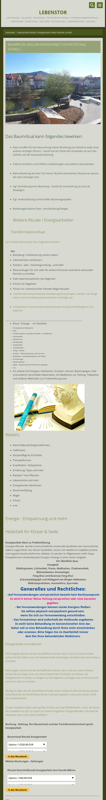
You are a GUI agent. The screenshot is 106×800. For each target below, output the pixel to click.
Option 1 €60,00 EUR (20, 778)
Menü (100, 5)
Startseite (10, 32)
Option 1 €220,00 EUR (21, 744)
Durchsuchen (92, 5)
